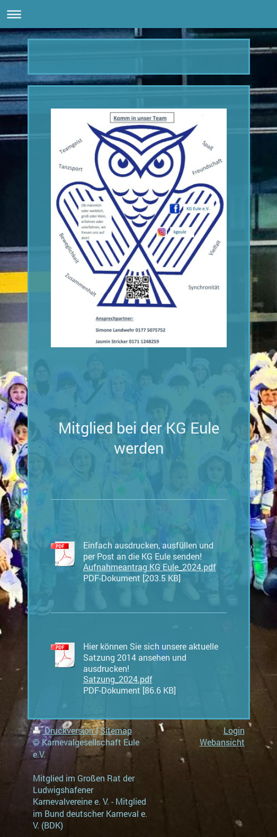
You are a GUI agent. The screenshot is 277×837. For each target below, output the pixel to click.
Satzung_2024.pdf (118, 679)
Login (234, 730)
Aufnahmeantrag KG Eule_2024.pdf (149, 566)
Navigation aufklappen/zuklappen (138, 14)
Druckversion (64, 730)
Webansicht (222, 742)
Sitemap (116, 730)
